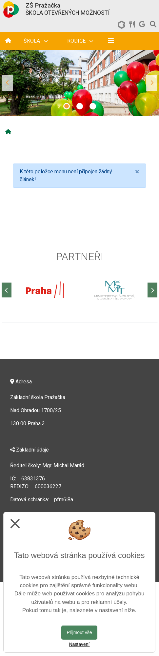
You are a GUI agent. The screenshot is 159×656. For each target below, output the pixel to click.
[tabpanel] (79, 83)
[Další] (152, 290)
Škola (36, 41)
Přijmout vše (79, 632)
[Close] (137, 172)
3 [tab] (92, 106)
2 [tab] (79, 106)
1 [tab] (66, 106)
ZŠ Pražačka (43, 5)
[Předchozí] (6, 290)
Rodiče (80, 41)
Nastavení (79, 644)
